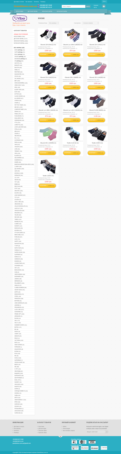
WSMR (17, 162)
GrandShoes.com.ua (42, 452)
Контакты (36, 1)
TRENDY (18, 151)
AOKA (19, 50)
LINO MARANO (19, 195)
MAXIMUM (20, 58)
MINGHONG (19, 294)
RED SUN (18, 186)
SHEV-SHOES (19, 344)
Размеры (43, 1)
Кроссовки (19, 11)
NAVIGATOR (19, 74)
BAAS (19, 54)
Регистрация (66, 428)
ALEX (17, 91)
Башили (18, 373)
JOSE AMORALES (20, 303)
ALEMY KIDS (19, 89)
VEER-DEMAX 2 (20, 399)
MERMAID (18, 281)
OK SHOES (19, 78)
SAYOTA (18, 63)
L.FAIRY (18, 166)
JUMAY (17, 333)
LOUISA (17, 199)
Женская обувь (47, 11)
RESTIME (18, 72)
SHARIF (18, 382)
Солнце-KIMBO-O (21, 391)
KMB (17, 69)
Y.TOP (17, 245)
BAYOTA (18, 67)
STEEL (17, 296)
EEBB (17, 184)
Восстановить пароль (69, 430)
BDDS (17, 364)
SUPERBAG (18, 360)
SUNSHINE (18, 311)
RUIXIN (17, 318)
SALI (17, 320)
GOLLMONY (18, 118)
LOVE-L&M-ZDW (20, 127)
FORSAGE (18, 347)
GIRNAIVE (18, 175)
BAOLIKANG (19, 270)
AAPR (17, 292)
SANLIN (17, 285)
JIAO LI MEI (19, 201)
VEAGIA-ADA (19, 210)
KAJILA (17, 358)
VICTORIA (18, 340)
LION (17, 149)
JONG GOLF (19, 85)
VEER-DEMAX (19, 274)
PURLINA (18, 237)
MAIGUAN (18, 228)
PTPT (17, 188)
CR (18, 61)
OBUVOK (18, 190)
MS (16, 355)
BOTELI (17, 327)
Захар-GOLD (19, 289)
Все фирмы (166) (19, 47)
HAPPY (17, 241)
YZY (16, 182)
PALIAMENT (19, 283)
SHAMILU (17, 393)
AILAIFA (17, 193)
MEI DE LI (18, 107)
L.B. (16, 177)
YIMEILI (17, 219)
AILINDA (18, 230)
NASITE (17, 386)
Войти (64, 426)
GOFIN (17, 388)
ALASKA (17, 155)
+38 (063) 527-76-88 (45, 5)
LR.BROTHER (19, 263)
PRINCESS (18, 298)
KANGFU (18, 226)
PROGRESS (19, 307)
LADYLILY (18, 208)
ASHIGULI (18, 173)
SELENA (17, 135)
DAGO (17, 331)
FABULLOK (18, 113)
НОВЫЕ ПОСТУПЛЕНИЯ (21, 34)
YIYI (16, 197)
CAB (16, 272)
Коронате (19, 375)
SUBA (17, 395)
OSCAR (17, 406)
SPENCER (18, 316)
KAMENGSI (18, 160)
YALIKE (17, 215)
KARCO (17, 256)
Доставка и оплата (19, 1)
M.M (17, 353)
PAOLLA (18, 142)
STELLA (18, 129)
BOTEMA (18, 300)
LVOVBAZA (18, 140)
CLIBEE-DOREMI (20, 287)
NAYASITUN (19, 243)
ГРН (104, 1)
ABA (17, 131)
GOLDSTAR (18, 349)
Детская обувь (32, 11)
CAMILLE (18, 250)
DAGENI (17, 261)
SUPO (19, 52)
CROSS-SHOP (19, 362)
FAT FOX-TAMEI (20, 105)
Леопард (18, 371)
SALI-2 (17, 322)
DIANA (17, 111)
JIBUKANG (18, 204)
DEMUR (18, 336)
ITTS (17, 122)
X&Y (16, 267)
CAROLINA (18, 413)
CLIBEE (17, 223)
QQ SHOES (19, 168)
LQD (17, 171)
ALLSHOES (18, 98)
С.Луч (17, 369)
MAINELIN (18, 221)
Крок (17, 402)
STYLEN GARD (19, 232)
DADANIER (18, 276)
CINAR (17, 102)
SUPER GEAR (19, 252)
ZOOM (17, 133)
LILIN (17, 239)
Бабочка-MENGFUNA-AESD (24, 164)
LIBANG (18, 278)
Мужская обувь (62, 11)
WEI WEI (18, 217)
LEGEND (17, 305)
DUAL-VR (17, 380)
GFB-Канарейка (21, 83)
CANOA (17, 100)
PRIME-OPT (19, 314)
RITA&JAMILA (19, 408)
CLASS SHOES (19, 96)
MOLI (17, 87)
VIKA (17, 144)
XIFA (17, 153)
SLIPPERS (18, 254)
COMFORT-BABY (20, 109)
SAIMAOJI (18, 259)
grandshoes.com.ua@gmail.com (22, 443)
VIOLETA (18, 146)
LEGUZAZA (18, 410)
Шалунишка (19, 377)
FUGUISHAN (19, 116)
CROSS (20, 56)
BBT (17, 80)
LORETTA (18, 124)
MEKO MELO (19, 234)
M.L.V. (16, 138)
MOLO (16, 338)
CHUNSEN (18, 265)
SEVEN (17, 179)
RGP (17, 342)
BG (16, 329)
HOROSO (18, 404)
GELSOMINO (19, 157)
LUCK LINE (19, 309)
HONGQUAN (19, 120)
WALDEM (18, 212)
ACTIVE (17, 94)
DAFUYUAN (19, 248)
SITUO (17, 76)
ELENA (17, 351)
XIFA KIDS (18, 384)
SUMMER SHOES (20, 325)
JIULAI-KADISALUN (21, 206)
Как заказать (29, 1)
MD (16, 366)
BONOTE (18, 65)
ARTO (17, 397)
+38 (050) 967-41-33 (45, 7)
